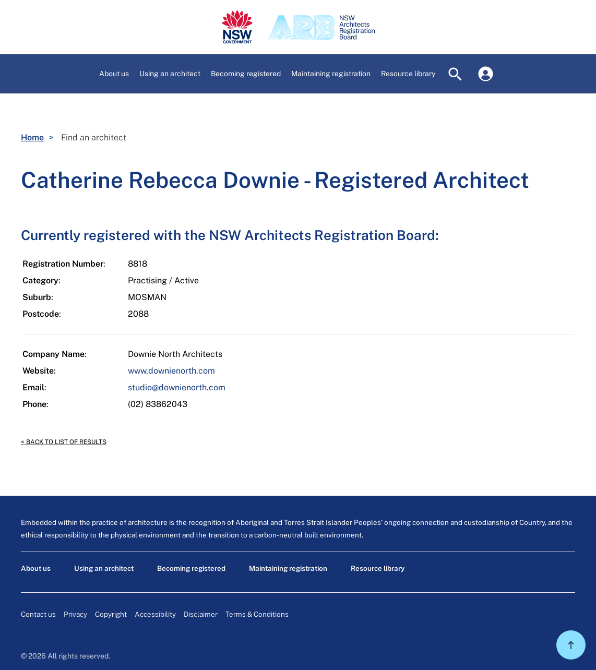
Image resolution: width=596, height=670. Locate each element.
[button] (114, 73)
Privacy (75, 614)
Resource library (377, 568)
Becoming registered (191, 568)
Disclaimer (201, 614)
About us (36, 568)
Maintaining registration (288, 568)
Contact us (38, 614)
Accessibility (155, 614)
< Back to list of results (63, 442)
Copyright (111, 614)
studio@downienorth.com (176, 387)
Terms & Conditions (257, 614)
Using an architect (104, 568)
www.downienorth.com (171, 371)
